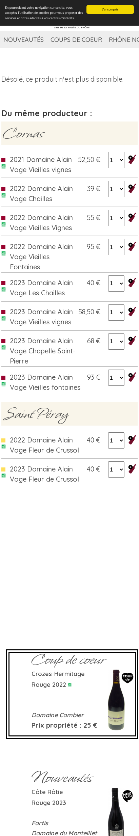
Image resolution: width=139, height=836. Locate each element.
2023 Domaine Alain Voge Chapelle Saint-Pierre (43, 350)
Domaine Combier (58, 715)
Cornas (23, 133)
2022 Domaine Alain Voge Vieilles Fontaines (41, 256)
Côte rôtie (47, 792)
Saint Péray (35, 414)
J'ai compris (110, 9)
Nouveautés (23, 40)
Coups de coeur (76, 40)
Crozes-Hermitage (58, 674)
